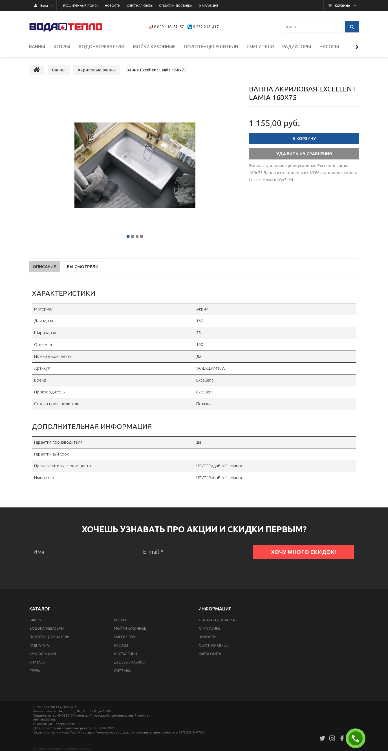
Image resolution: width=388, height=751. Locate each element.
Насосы (121, 646)
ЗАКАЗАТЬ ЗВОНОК (357, 738)
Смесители (124, 637)
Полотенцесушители (50, 637)
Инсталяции (125, 654)
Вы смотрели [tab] (82, 267)
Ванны (35, 620)
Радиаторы (40, 646)
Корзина (342, 5)
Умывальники (43, 654)
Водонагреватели (47, 629)
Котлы (120, 620)
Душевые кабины (129, 663)
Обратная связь (213, 646)
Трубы (35, 671)
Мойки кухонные (130, 629)
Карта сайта (210, 654)
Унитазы (37, 663)
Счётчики (122, 671)
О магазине (209, 629)
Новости (207, 637)
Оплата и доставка (217, 620)
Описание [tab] (44, 267)
